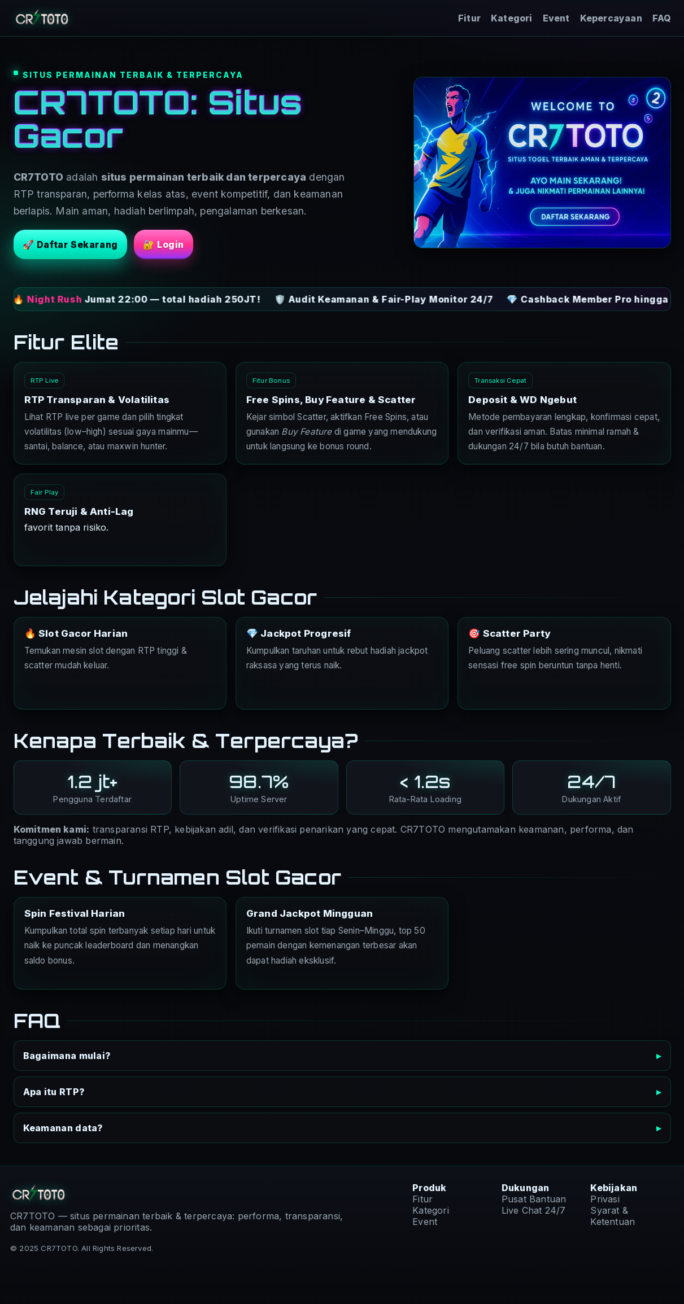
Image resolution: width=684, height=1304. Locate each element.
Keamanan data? (63, 1128)
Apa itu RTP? (54, 1091)
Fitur (469, 18)
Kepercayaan (611, 18)
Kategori (512, 18)
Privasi (604, 1199)
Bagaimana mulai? (67, 1055)
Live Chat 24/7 (534, 1210)
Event (556, 18)
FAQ (661, 18)
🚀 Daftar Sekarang (70, 244)
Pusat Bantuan (534, 1199)
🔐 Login (163, 244)
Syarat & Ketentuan (612, 1216)
